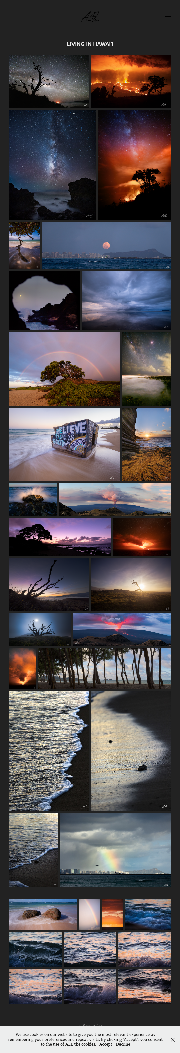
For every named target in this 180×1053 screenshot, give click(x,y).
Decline (123, 1044)
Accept (105, 1044)
